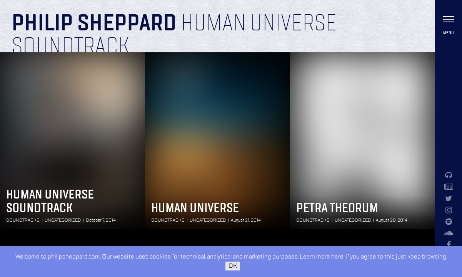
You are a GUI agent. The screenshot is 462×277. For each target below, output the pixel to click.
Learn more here (322, 257)
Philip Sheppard (94, 23)
